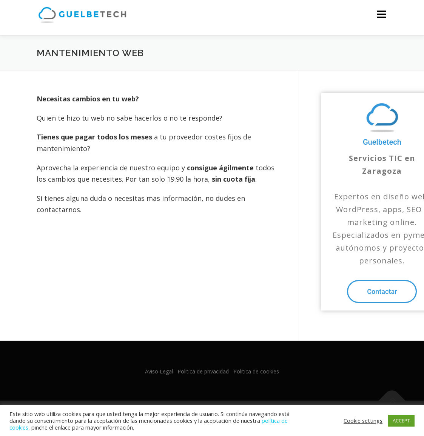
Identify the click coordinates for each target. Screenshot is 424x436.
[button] (382, 291)
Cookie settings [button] (363, 420)
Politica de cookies (256, 371)
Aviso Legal (159, 371)
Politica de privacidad (203, 371)
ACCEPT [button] (401, 420)
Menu (381, 14)
